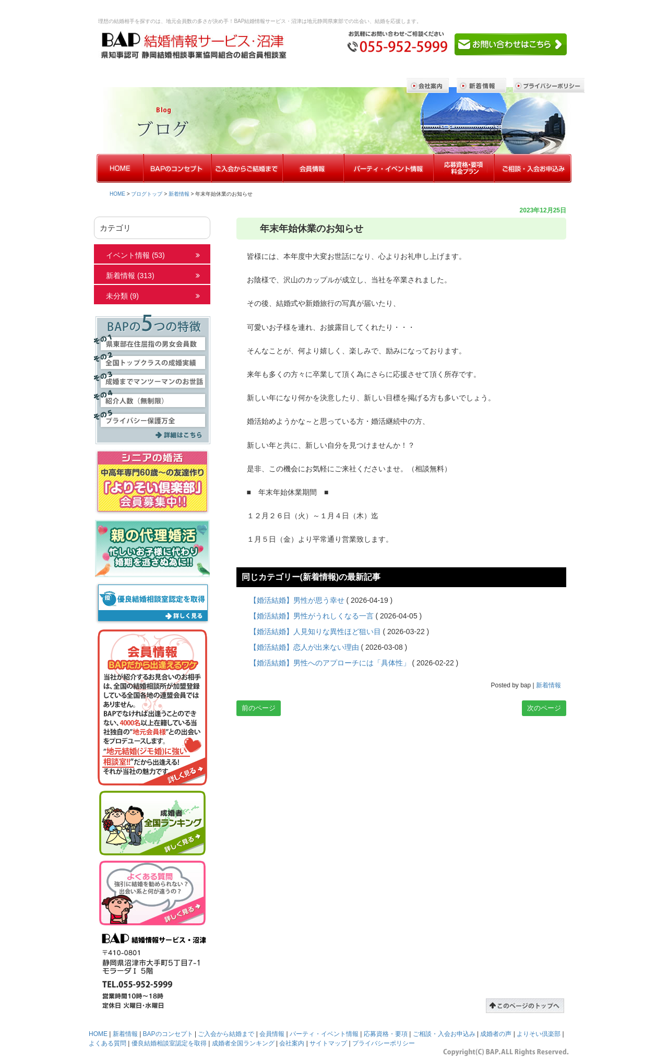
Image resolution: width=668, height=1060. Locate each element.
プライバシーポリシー (383, 1043)
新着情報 (179, 194)
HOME (117, 194)
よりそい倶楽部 (538, 1034)
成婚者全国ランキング (243, 1043)
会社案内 (291, 1043)
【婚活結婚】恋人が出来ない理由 (304, 647)
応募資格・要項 (386, 1034)
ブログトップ (146, 194)
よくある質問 (107, 1043)
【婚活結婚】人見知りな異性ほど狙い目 (315, 631)
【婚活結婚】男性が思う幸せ (296, 600)
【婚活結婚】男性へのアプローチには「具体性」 (329, 663)
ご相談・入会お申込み (444, 1034)
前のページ (259, 708)
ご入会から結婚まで (226, 1034)
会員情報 (271, 1034)
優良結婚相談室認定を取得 (169, 1043)
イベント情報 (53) (135, 255)
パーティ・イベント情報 (324, 1034)
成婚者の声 (495, 1034)
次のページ (544, 708)
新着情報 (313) (130, 275)
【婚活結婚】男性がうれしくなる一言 (311, 616)
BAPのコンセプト (168, 1034)
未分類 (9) (122, 296)
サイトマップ (328, 1043)
